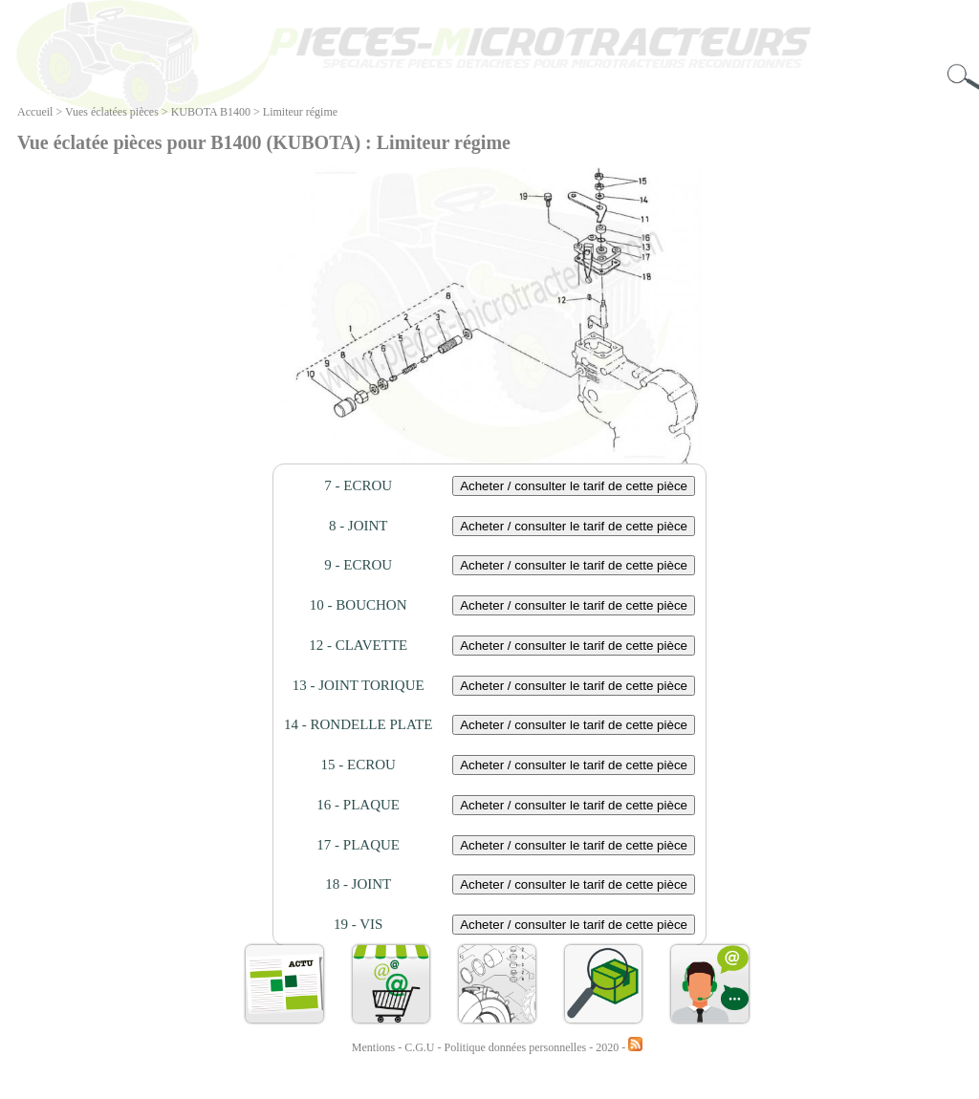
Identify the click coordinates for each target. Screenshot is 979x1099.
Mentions (373, 1047)
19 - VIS (358, 924)
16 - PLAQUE (358, 804)
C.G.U (420, 1047)
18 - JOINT (358, 884)
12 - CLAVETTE (358, 645)
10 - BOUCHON (358, 605)
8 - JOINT (358, 525)
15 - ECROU (358, 764)
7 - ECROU (358, 485)
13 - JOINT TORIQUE (358, 685)
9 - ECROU (358, 564)
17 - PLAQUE (358, 844)
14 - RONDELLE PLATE (358, 724)
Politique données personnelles (517, 1047)
